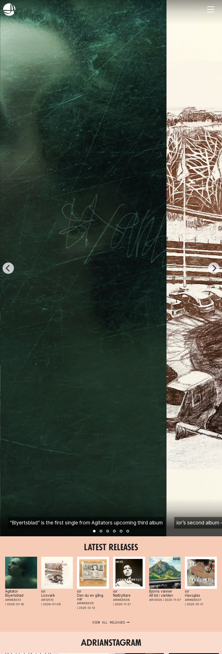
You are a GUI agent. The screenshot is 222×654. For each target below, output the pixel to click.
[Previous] (8, 268)
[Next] (213, 268)
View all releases (108, 622)
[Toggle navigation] (210, 9)
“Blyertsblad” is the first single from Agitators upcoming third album (86, 523)
